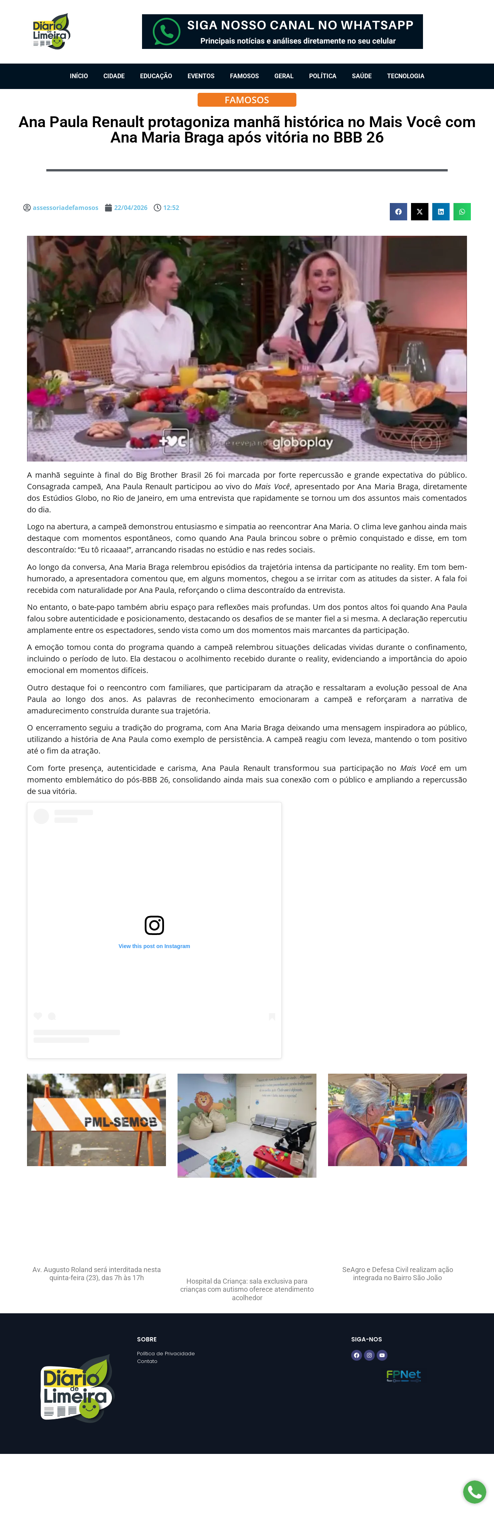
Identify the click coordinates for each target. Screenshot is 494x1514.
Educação (156, 76)
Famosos (244, 76)
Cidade (114, 76)
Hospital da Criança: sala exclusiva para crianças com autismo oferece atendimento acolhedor (247, 1289)
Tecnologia (406, 76)
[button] (398, 211)
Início (79, 76)
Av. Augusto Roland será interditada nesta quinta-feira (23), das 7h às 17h (96, 1274)
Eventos (201, 76)
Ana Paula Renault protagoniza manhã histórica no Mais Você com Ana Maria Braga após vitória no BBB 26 (247, 129)
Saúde (362, 76)
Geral (284, 76)
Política (323, 76)
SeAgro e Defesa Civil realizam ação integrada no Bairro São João (397, 1274)
